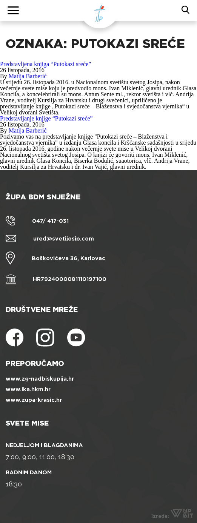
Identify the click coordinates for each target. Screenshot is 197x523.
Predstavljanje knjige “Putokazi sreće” (46, 118)
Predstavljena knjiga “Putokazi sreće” (45, 64)
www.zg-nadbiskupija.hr (40, 379)
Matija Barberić (28, 76)
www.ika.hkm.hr (28, 389)
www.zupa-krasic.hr (34, 400)
